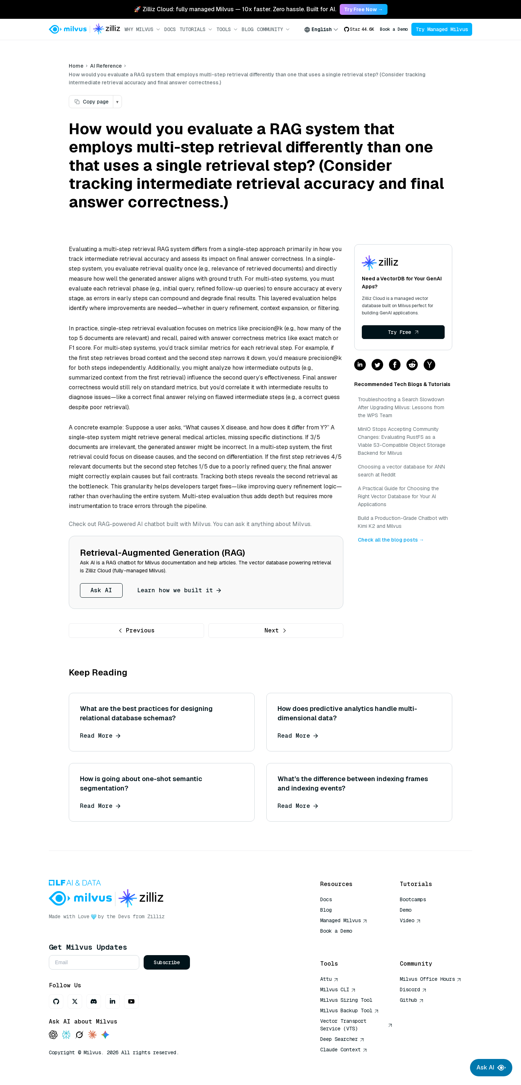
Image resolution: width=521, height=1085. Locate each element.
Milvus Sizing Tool (346, 1000)
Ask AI (101, 590)
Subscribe (167, 962)
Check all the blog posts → (391, 540)
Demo (405, 910)
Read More (100, 735)
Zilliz (156, 916)
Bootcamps (413, 899)
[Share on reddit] (412, 365)
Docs (170, 29)
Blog (247, 29)
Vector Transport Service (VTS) (356, 1025)
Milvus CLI (338, 989)
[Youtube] (131, 1001)
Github (412, 1000)
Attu (329, 979)
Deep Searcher (342, 1039)
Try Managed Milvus (442, 29)
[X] (75, 1001)
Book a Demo (394, 29)
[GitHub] (56, 1001)
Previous (136, 630)
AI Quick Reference (346, 941)
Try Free (403, 332)
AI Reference (106, 66)
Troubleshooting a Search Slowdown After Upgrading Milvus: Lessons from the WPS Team (401, 407)
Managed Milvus (343, 920)
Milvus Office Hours (430, 979)
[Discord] (93, 1001)
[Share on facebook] (395, 365)
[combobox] (321, 29)
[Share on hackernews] (429, 365)
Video (410, 920)
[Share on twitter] (377, 365)
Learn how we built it (179, 590)
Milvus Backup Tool (349, 1010)
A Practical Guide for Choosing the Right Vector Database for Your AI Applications (398, 496)
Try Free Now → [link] (363, 9)
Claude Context (343, 1049)
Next (275, 630)
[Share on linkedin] (360, 365)
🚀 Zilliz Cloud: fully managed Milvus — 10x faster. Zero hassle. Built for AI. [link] (235, 9)
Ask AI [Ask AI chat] (491, 1067)
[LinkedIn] (112, 1001)
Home (76, 66)
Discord (413, 989)
